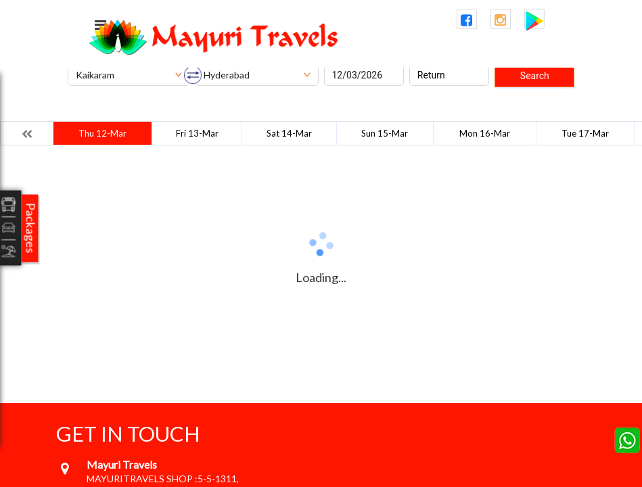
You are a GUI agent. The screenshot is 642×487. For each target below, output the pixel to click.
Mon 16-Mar (484, 133)
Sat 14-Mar (289, 133)
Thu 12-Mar (102, 133)
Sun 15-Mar (384, 133)
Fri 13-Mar (197, 133)
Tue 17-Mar (585, 133)
